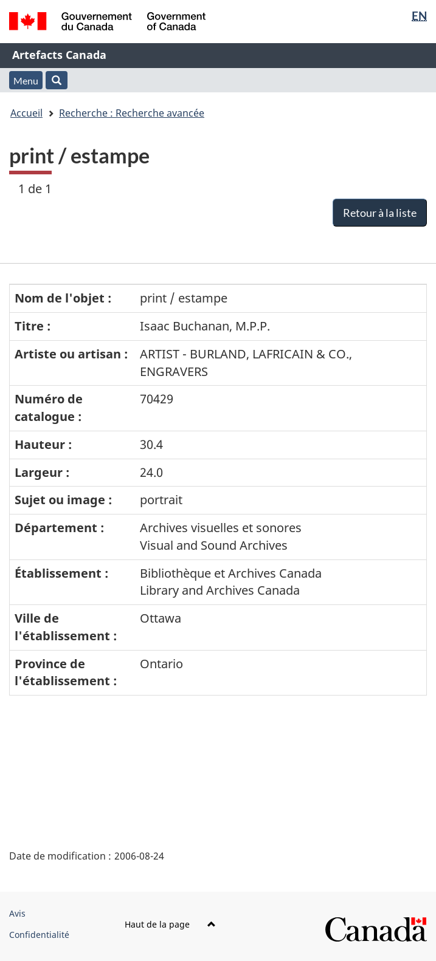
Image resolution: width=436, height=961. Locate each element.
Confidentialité (39, 934)
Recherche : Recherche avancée (131, 113)
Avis (17, 913)
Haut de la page (170, 924)
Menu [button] (25, 80)
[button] (56, 80)
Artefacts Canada (59, 54)
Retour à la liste (380, 212)
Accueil (26, 113)
